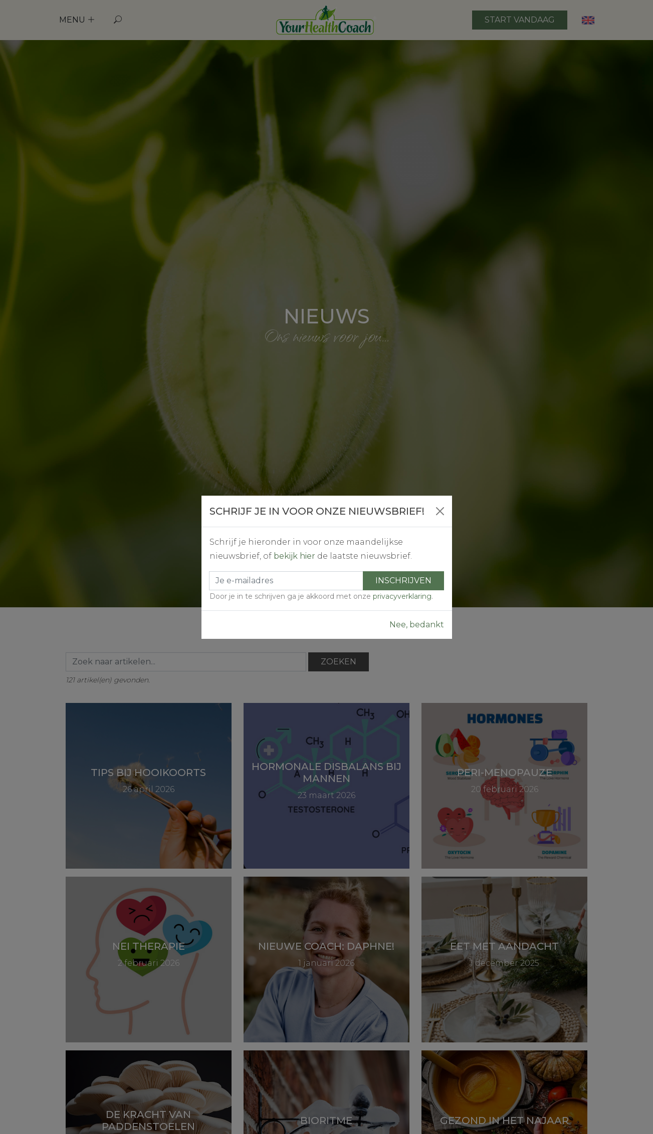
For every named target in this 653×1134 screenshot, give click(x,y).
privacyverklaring (402, 596)
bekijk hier (294, 556)
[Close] (440, 511)
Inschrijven (403, 580)
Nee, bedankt (416, 624)
